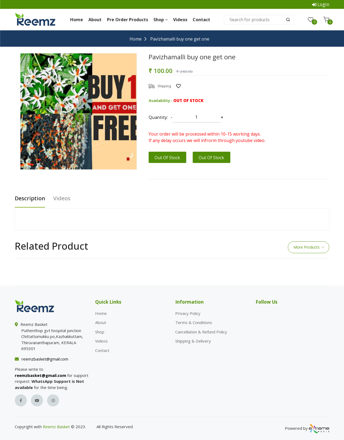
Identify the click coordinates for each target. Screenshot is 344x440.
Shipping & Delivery (193, 340)
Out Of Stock (167, 157)
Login (323, 4)
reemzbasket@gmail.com (45, 358)
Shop (160, 19)
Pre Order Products (127, 19)
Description (30, 198)
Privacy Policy (187, 312)
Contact (201, 19)
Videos (180, 19)
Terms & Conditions (193, 322)
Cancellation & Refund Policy (201, 331)
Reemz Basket (56, 426)
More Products (308, 246)
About (95, 19)
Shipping (160, 85)
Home (76, 19)
